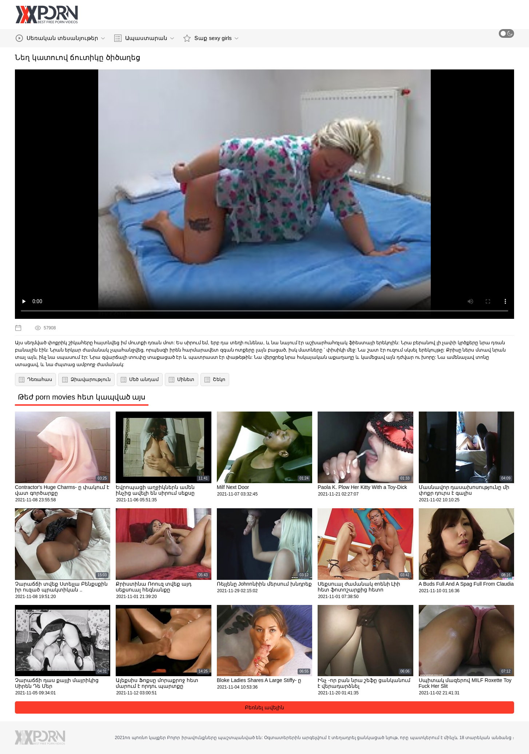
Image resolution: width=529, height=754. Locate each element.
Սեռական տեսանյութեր (60, 38)
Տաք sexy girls (210, 38)
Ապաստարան (144, 38)
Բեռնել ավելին (264, 707)
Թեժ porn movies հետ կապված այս (82, 397)
